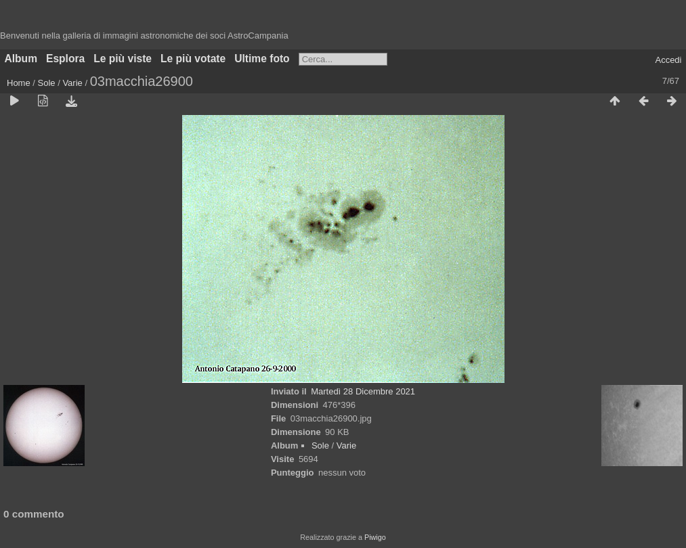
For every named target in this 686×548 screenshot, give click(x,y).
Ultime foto (261, 58)
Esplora (65, 58)
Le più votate (193, 58)
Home (18, 83)
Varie (72, 83)
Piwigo (375, 537)
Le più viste (122, 58)
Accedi (668, 60)
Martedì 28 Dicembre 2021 (363, 391)
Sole (47, 83)
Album (21, 58)
